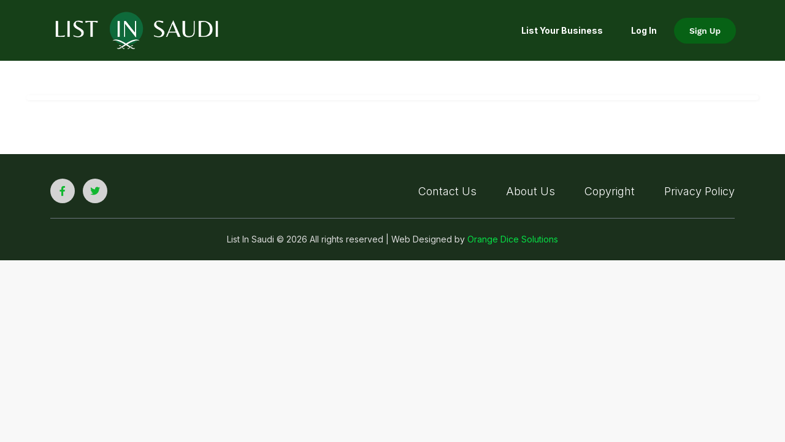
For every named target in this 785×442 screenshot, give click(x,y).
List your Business (562, 30)
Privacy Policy (699, 191)
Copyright (609, 191)
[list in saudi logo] (136, 29)
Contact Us (447, 191)
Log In (644, 30)
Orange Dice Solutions (512, 239)
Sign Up (705, 31)
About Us (530, 191)
